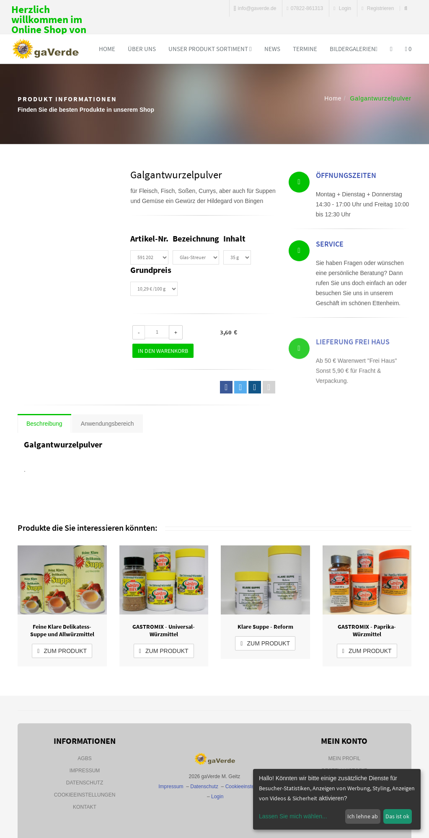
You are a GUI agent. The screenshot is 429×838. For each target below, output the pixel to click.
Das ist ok (397, 816)
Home (107, 49)
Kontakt (84, 807)
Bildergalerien (353, 49)
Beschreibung (44, 423)
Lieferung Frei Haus (353, 357)
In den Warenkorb (163, 351)
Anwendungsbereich (107, 423)
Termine (305, 49)
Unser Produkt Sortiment (209, 49)
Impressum (85, 771)
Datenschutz (84, 783)
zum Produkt (62, 651)
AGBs (84, 758)
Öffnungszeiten (346, 177)
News (272, 49)
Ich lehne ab (362, 816)
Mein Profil (344, 758)
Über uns (142, 49)
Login (342, 8)
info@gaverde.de (255, 8)
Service (330, 246)
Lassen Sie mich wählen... (293, 816)
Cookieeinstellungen (85, 795)
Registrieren (378, 8)
